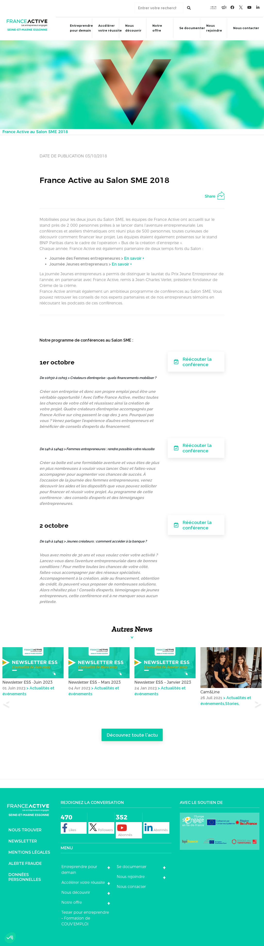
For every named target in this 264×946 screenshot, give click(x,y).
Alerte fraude (25, 862)
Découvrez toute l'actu (132, 733)
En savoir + (134, 257)
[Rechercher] (188, 7)
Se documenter (190, 28)
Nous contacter (131, 885)
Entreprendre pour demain (78, 28)
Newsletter (22, 840)
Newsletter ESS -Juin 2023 (27, 681)
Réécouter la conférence (193, 360)
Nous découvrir (130, 28)
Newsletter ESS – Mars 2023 (94, 681)
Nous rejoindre (212, 28)
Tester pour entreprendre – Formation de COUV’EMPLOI (85, 917)
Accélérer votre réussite (107, 28)
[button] (10, 938)
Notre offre (155, 28)
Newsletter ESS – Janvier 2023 (162, 681)
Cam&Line (210, 690)
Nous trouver (24, 828)
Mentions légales (29, 851)
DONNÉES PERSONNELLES (24, 876)
